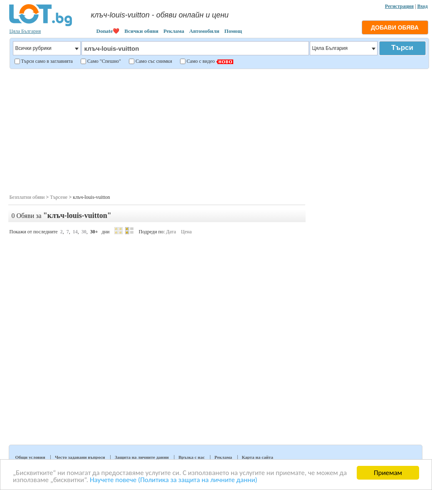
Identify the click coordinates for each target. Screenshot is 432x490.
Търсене (58, 197)
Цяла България (25, 31)
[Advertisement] (218, 130)
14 (75, 232)
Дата (171, 232)
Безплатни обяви (27, 197)
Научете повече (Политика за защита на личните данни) (173, 480)
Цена (186, 232)
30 (83, 232)
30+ (94, 232)
